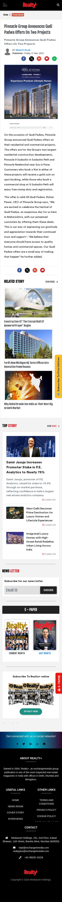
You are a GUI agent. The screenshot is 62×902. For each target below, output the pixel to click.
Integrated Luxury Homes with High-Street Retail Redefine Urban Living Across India (40, 541)
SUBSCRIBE (48, 590)
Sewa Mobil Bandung (39, 883)
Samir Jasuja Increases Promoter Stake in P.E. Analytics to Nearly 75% (25, 467)
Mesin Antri (53, 890)
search (58, 4)
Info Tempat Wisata (40, 894)
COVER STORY (15, 812)
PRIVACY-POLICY (46, 810)
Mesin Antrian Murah (22, 890)
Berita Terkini (12, 894)
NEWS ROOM (15, 806)
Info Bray (24, 894)
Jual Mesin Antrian (35, 886)
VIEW (50, 281)
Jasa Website (34, 897)
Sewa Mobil (18, 886)
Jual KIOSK (40, 890)
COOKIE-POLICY (46, 816)
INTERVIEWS (15, 819)
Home (5, 14)
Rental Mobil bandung (15, 883)
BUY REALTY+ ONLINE (31, 711)
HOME (15, 800)
